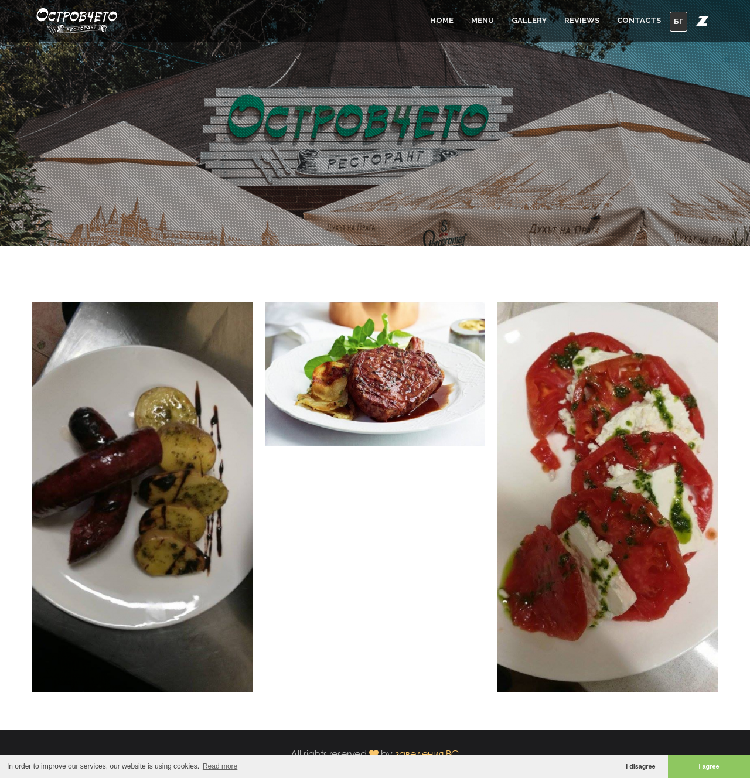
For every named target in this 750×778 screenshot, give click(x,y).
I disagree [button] (640, 766)
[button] (702, 20)
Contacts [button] (639, 20)
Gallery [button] (529, 20)
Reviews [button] (581, 20)
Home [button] (442, 20)
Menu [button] (482, 20)
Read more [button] (220, 766)
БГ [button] (678, 21)
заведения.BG (427, 753)
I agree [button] (709, 766)
